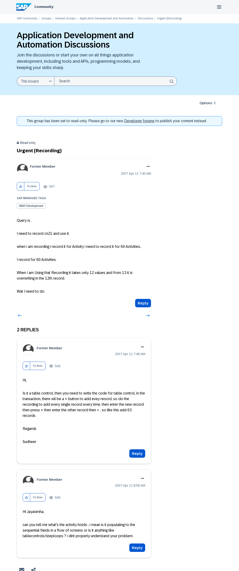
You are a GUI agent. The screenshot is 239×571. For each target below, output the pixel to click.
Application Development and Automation (107, 18)
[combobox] (115, 81)
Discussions (145, 18)
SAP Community (27, 18)
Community (43, 7)
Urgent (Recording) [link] (169, 18)
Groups (46, 18)
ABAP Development (31, 206)
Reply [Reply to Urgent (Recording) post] (143, 303)
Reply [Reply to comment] (137, 454)
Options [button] (206, 103)
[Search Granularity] (35, 81)
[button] (20, 186)
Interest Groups (65, 18)
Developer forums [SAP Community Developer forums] (139, 121)
